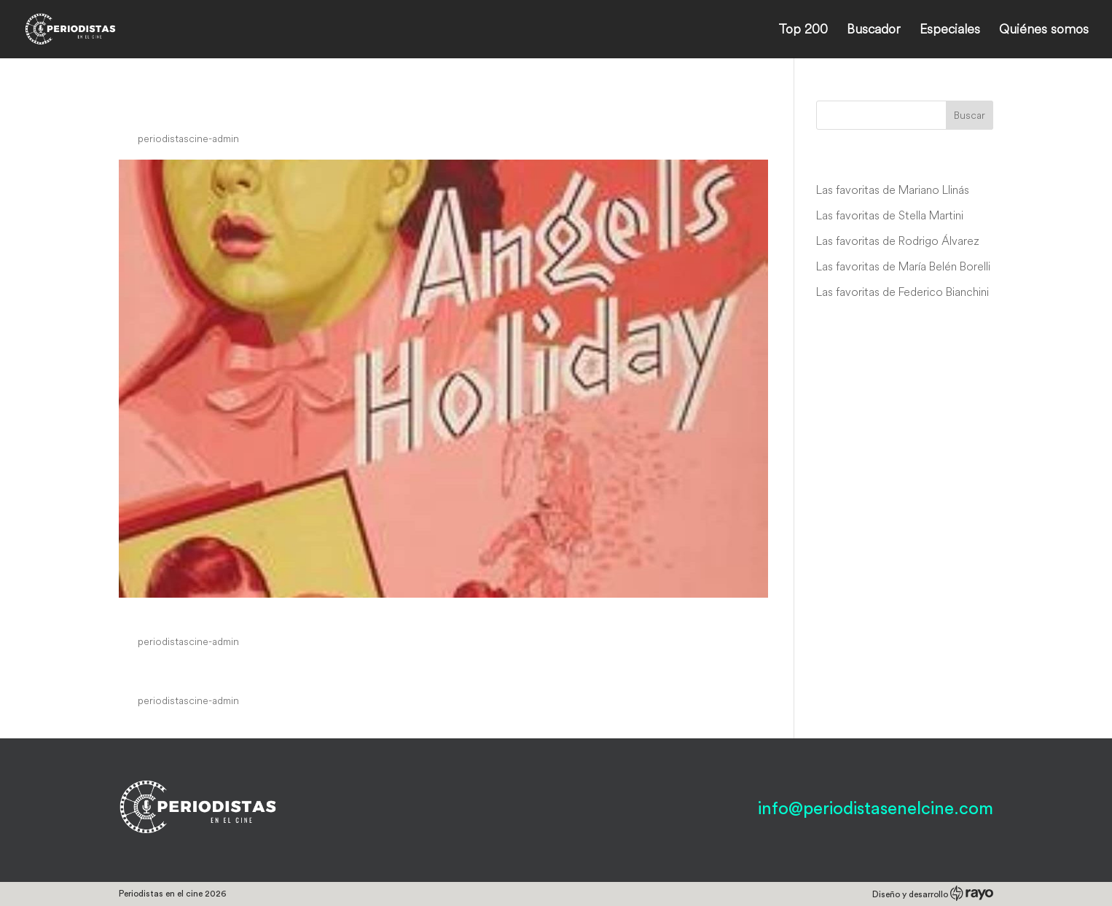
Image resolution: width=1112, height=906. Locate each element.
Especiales (950, 30)
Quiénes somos (1044, 30)
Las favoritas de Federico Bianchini (902, 291)
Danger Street (183, 110)
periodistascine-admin (188, 138)
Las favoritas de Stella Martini (889, 215)
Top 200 (803, 30)
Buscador (874, 30)
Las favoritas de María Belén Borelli (903, 266)
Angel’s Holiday (190, 613)
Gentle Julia (174, 672)
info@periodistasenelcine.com (875, 809)
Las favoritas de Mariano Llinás (892, 189)
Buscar (969, 115)
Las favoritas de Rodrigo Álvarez (897, 240)
